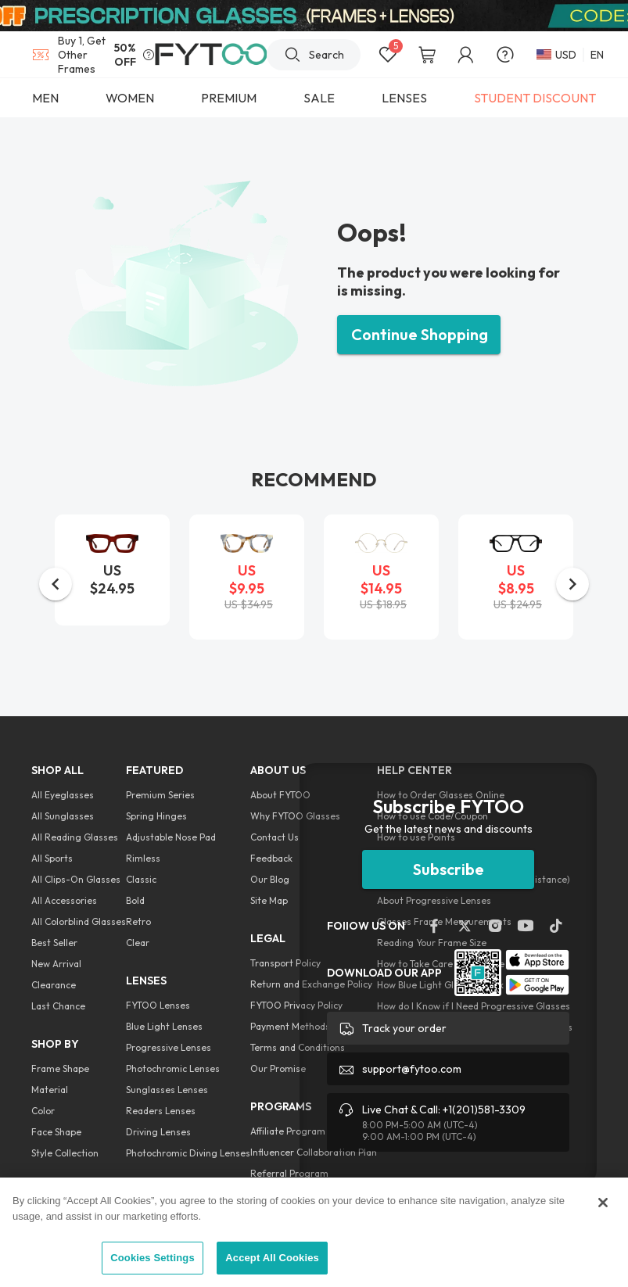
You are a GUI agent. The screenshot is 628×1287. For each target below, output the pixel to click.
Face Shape (56, 1132)
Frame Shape (60, 1068)
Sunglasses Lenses (167, 1089)
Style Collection (65, 1153)
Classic (141, 879)
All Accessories (64, 900)
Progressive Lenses (168, 1047)
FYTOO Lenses (158, 1005)
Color (43, 1111)
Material (49, 1089)
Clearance (53, 985)
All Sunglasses (62, 816)
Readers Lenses (161, 1111)
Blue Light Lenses (164, 1026)
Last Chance (58, 1006)
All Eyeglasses (62, 795)
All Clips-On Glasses (75, 879)
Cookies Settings (152, 1258)
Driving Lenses (158, 1132)
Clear (137, 942)
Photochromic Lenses (173, 1068)
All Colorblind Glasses (78, 921)
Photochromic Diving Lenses (188, 1153)
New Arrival (56, 964)
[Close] (603, 1202)
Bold (135, 900)
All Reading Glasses (74, 837)
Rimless (143, 858)
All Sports (52, 858)
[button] (55, 584)
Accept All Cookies (272, 1258)
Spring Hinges (156, 816)
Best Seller (54, 942)
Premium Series (160, 795)
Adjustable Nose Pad (171, 837)
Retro (138, 921)
